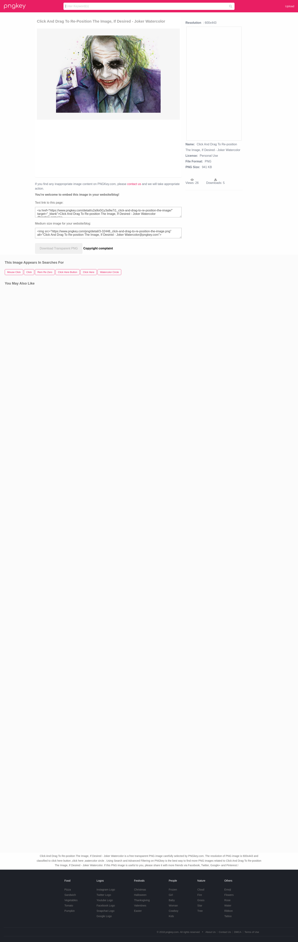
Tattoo (227, 916)
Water (227, 905)
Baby (172, 900)
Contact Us (225, 932)
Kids (171, 916)
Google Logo (104, 916)
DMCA (237, 932)
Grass (200, 900)
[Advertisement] (108, 148)
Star (199, 905)
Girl (171, 894)
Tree (200, 910)
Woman (173, 905)
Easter (138, 910)
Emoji (227, 889)
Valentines (140, 905)
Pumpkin (69, 910)
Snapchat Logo (105, 910)
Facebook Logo (106, 905)
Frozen (173, 889)
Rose (227, 900)
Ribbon (228, 910)
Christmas (140, 889)
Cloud (200, 889)
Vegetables (71, 900)
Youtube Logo (105, 900)
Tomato (68, 905)
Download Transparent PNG (59, 248)
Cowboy (173, 910)
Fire (199, 894)
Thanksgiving (142, 900)
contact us (134, 184)
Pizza (67, 889)
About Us (210, 932)
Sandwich (70, 894)
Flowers (229, 894)
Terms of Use (251, 932)
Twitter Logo (104, 894)
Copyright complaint (98, 248)
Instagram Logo (106, 889)
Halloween (140, 894)
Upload (289, 6)
